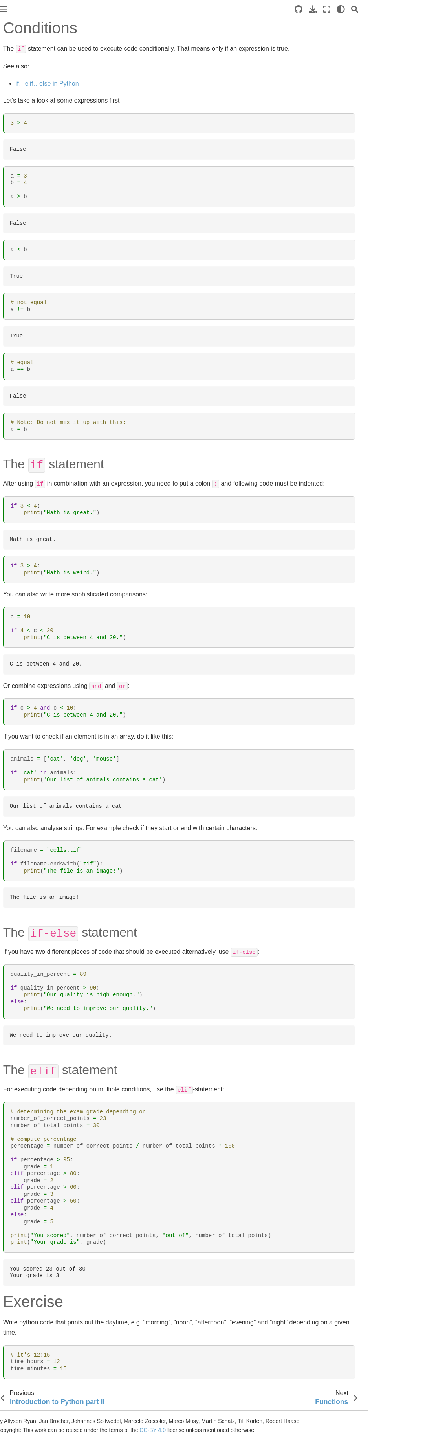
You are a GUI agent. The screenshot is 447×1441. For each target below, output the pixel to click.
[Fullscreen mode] (406, 9)
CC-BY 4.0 (251, 1430)
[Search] (434, 9)
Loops (20, 218)
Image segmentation (31, 276)
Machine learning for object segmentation (40, 306)
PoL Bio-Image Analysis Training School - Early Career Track (47, 109)
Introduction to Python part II (36, 176)
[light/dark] (420, 9)
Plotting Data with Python (38, 377)
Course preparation (30, 146)
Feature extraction (29, 323)
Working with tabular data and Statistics (38, 340)
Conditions (27, 193)
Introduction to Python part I (41, 159)
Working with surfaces (34, 288)
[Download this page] (392, 9)
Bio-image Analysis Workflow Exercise (30, 394)
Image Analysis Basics (34, 230)
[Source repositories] (378, 9)
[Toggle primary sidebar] (102, 9)
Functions (25, 206)
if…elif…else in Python (146, 83)
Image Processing (28, 243)
